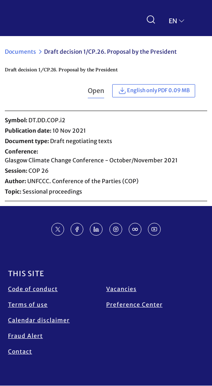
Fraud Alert (25, 336)
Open (96, 91)
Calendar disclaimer (39, 320)
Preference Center (134, 304)
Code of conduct (33, 289)
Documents (20, 51)
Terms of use (28, 304)
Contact (20, 351)
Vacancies (121, 289)
